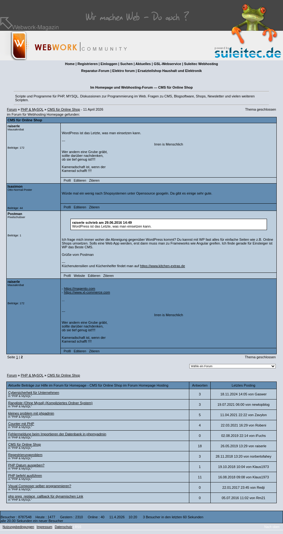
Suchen (126, 64)
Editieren (80, 180)
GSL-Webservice (167, 64)
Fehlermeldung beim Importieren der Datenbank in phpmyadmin (57, 434)
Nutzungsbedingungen (18, 527)
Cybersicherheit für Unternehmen (33, 392)
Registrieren (87, 64)
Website (79, 276)
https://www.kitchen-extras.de (162, 266)
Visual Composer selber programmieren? (39, 486)
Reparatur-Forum (95, 71)
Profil (67, 180)
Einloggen (109, 64)
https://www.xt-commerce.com (87, 292)
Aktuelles (143, 64)
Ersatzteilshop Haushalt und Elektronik (170, 71)
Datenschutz (63, 527)
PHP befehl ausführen (25, 475)
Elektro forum (123, 71)
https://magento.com (79, 288)
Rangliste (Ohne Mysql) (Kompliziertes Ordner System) (50, 403)
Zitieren (94, 180)
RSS (78, 527)
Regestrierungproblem (25, 455)
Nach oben (272, 527)
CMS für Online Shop (63, 109)
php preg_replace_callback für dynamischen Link (45, 496)
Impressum (44, 527)
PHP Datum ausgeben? (26, 465)
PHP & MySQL (32, 109)
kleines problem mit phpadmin (31, 413)
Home (70, 64)
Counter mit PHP (21, 424)
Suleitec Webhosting (201, 64)
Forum (12, 109)
